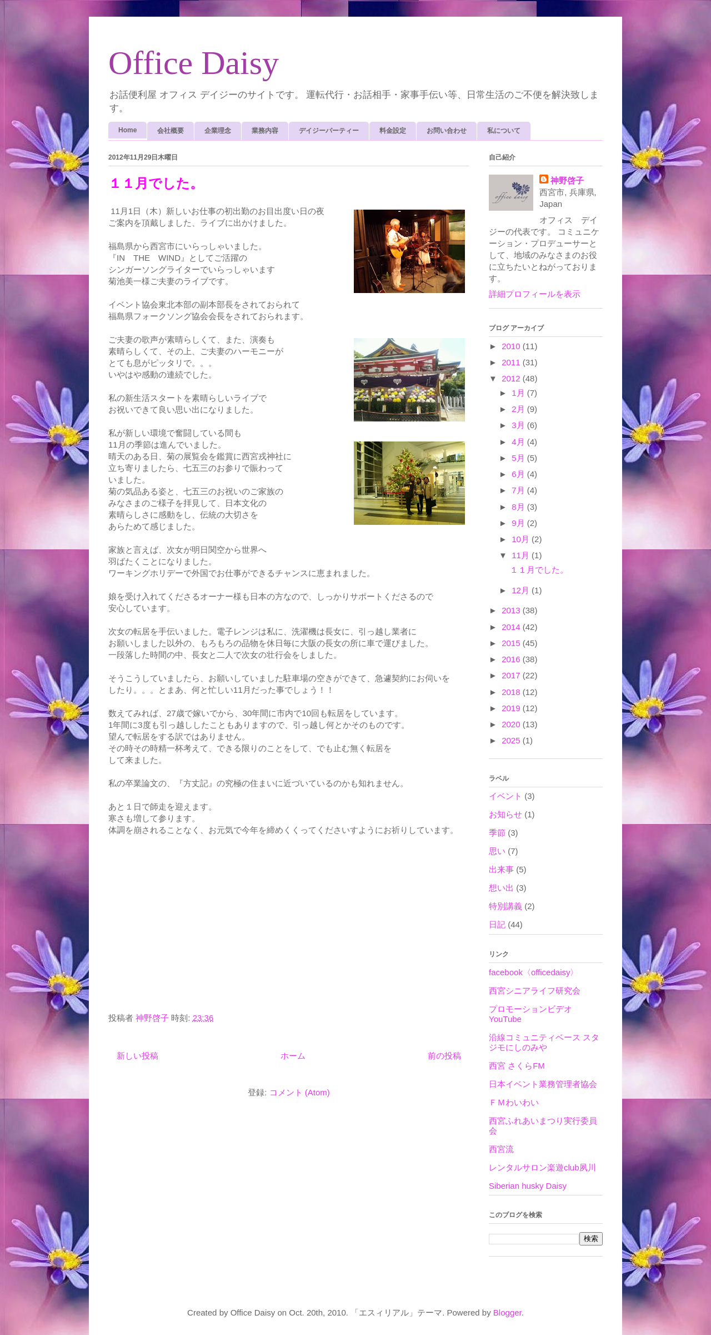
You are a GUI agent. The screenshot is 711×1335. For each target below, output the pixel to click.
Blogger (507, 1312)
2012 (512, 378)
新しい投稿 (137, 1055)
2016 (512, 659)
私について (503, 131)
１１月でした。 (155, 183)
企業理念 (217, 131)
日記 (497, 924)
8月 (519, 507)
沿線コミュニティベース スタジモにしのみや (544, 1042)
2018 (512, 692)
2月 (519, 409)
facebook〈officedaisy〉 (533, 972)
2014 (512, 627)
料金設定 (392, 131)
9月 (519, 523)
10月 (522, 539)
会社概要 (170, 131)
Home (127, 130)
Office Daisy (193, 62)
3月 (519, 425)
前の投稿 (444, 1055)
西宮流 (501, 1149)
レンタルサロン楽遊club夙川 (542, 1167)
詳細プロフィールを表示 (534, 294)
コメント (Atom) (299, 1092)
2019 (512, 708)
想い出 (501, 887)
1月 (519, 393)
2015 (512, 643)
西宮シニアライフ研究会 (534, 990)
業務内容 (265, 131)
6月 (519, 474)
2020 (512, 724)
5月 (519, 458)
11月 (522, 555)
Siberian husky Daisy (528, 1185)
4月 (519, 441)
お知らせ (505, 814)
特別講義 (505, 906)
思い (497, 851)
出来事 (501, 869)
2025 (512, 740)
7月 (519, 490)
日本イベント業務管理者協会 (543, 1084)
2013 (512, 610)
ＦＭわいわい (514, 1102)
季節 (497, 832)
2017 (512, 675)
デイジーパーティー (329, 131)
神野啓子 (567, 180)
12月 (522, 590)
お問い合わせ (447, 131)
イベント (505, 796)
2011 (512, 362)
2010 (512, 346)
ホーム (293, 1055)
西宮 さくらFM (517, 1065)
